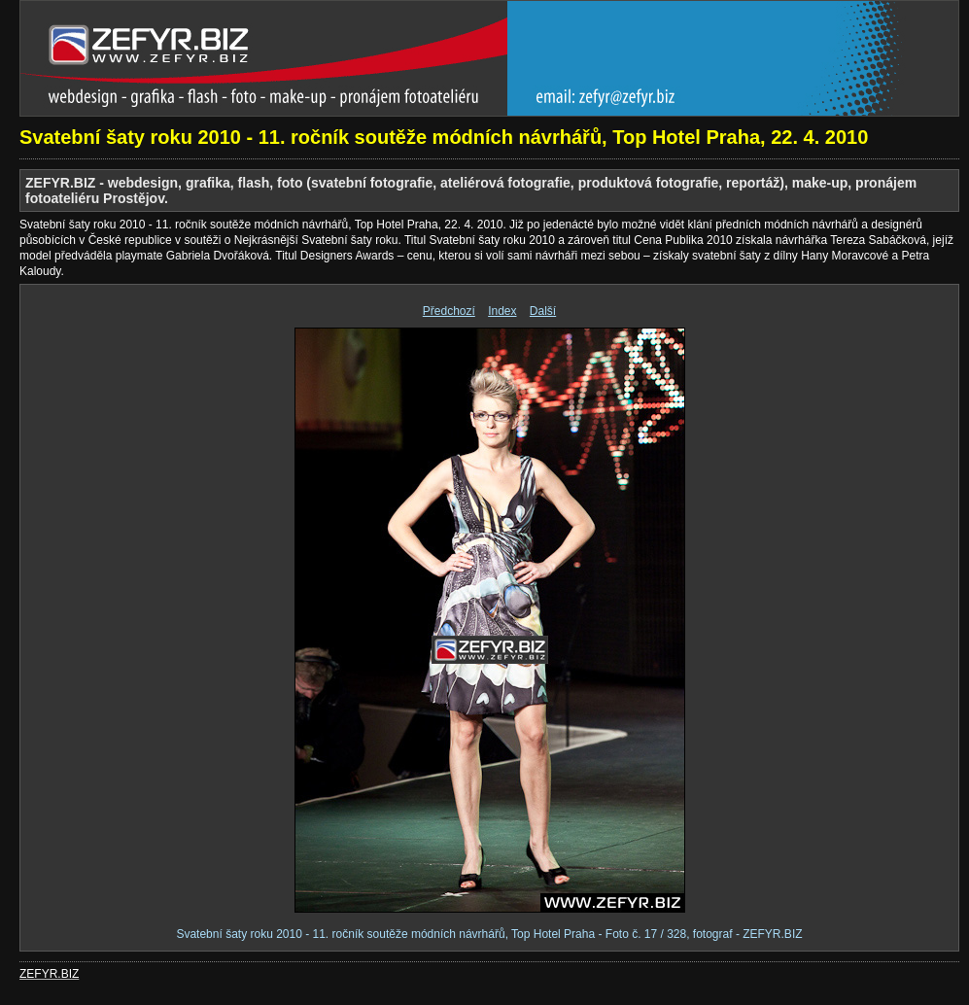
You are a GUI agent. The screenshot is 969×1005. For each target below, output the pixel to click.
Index (502, 311)
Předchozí (449, 311)
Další (543, 311)
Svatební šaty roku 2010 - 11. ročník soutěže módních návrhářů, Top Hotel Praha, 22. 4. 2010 (443, 137)
